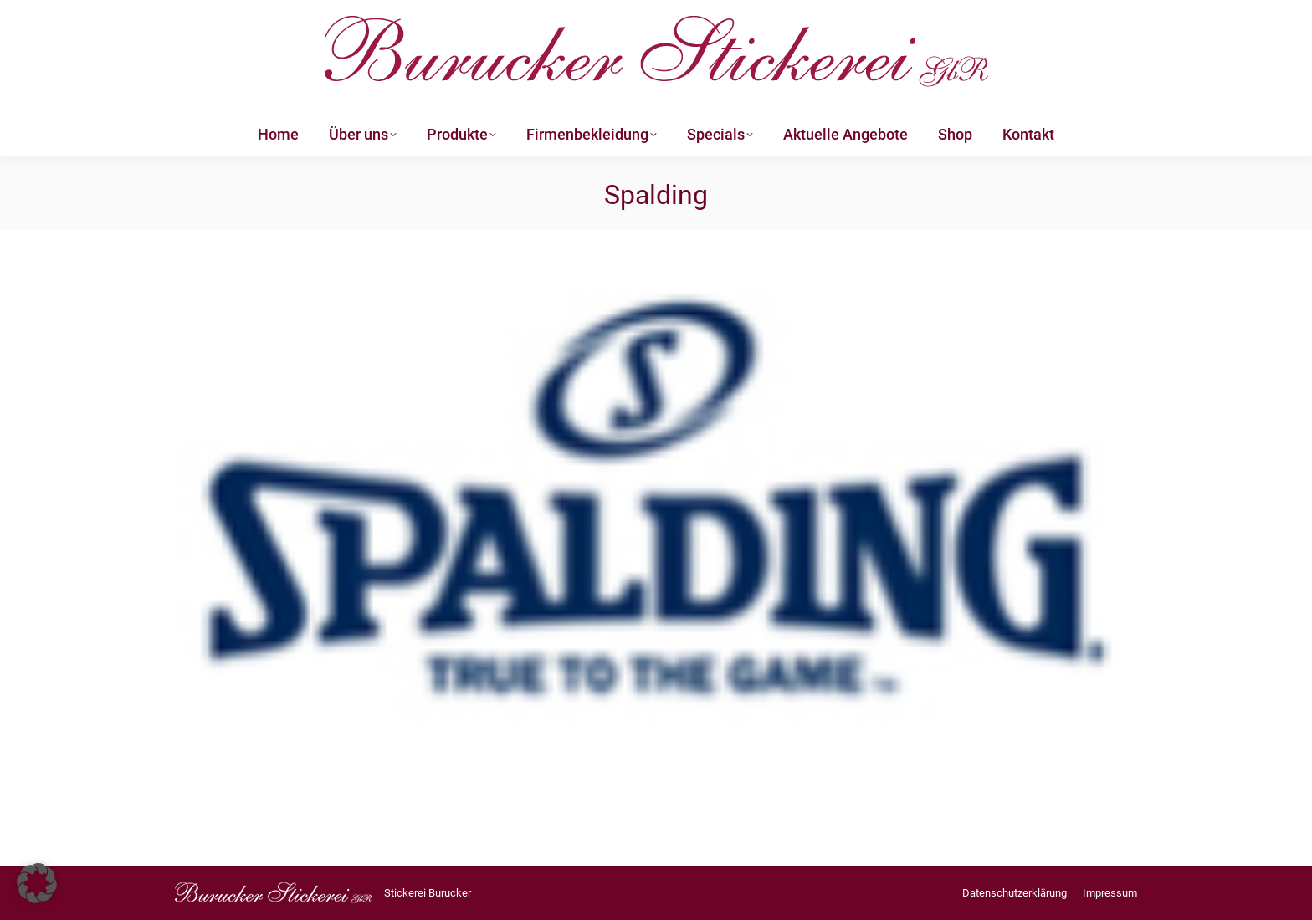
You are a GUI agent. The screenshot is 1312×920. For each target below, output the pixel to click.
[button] (37, 883)
